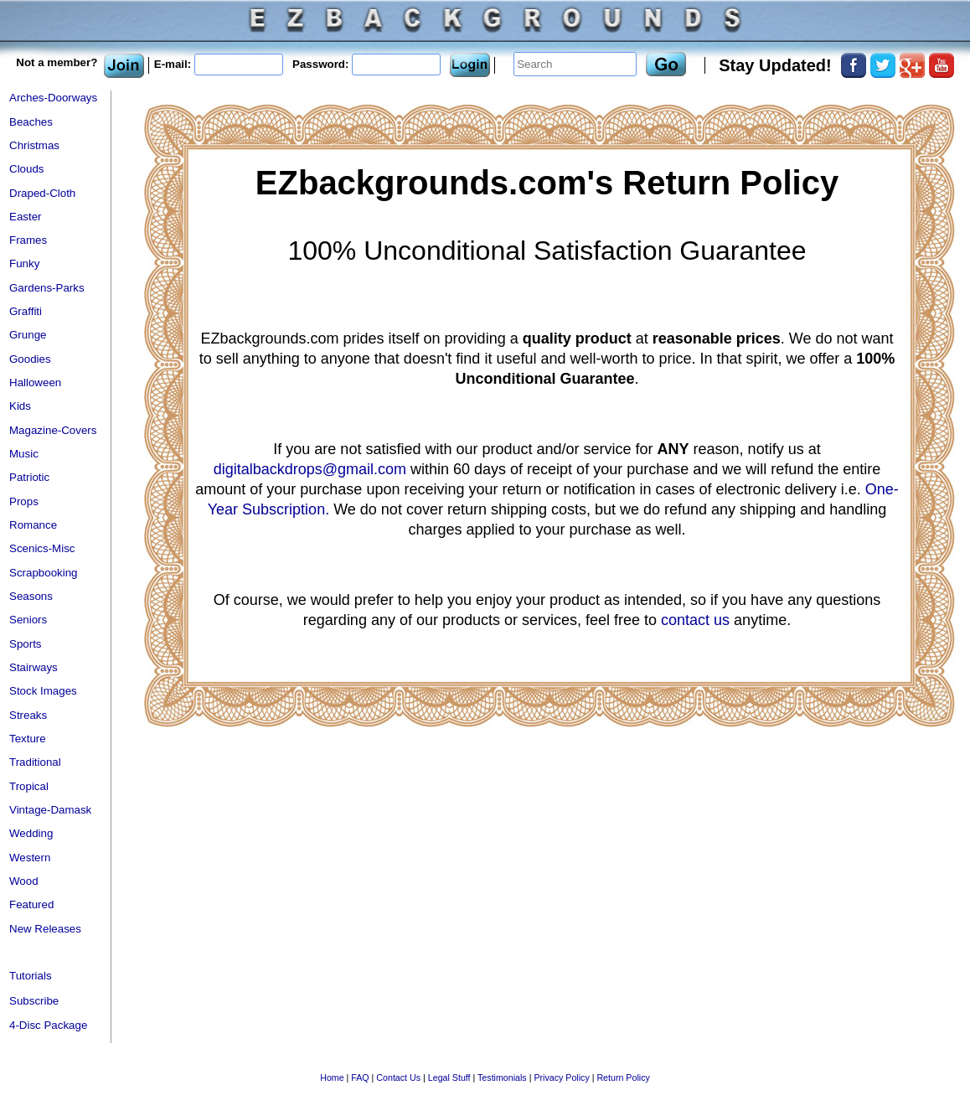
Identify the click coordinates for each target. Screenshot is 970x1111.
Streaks (28, 715)
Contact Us (398, 1077)
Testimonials (502, 1077)
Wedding (31, 833)
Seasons (31, 596)
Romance (33, 525)
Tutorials (30, 975)
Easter (25, 216)
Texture (27, 738)
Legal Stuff (449, 1077)
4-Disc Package (48, 1025)
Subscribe (34, 1001)
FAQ (360, 1077)
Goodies (30, 359)
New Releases (45, 928)
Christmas (34, 145)
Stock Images (43, 691)
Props (24, 501)
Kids (20, 406)
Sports (25, 644)
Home (331, 1077)
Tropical (29, 786)
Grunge (27, 334)
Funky (24, 263)
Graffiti (25, 311)
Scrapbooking (43, 572)
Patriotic (29, 477)
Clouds (26, 169)
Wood (24, 881)
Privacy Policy (561, 1077)
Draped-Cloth (42, 193)
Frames (28, 240)
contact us (695, 620)
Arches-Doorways (53, 97)
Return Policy (622, 1077)
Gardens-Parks (47, 288)
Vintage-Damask (50, 810)
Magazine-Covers (52, 430)
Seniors (28, 619)
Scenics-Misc (42, 548)
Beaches (31, 122)
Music (24, 453)
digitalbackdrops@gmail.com (310, 469)
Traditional (35, 762)
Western (29, 857)
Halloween (35, 382)
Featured (31, 904)
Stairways (33, 667)
